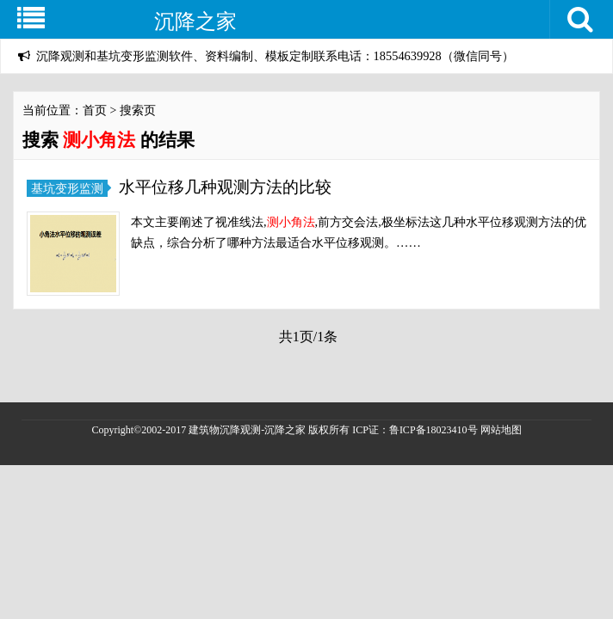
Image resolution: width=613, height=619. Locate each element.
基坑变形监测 (67, 188)
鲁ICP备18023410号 (434, 430)
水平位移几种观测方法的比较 (225, 187)
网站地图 (501, 430)
